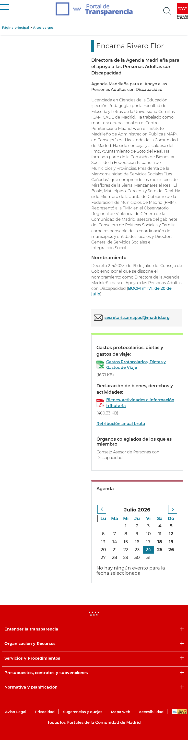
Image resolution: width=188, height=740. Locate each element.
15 (126, 542)
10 (148, 533)
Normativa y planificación (31, 687)
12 (171, 533)
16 (137, 542)
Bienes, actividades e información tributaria (140, 403)
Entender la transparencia (31, 629)
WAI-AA (179, 711)
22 (125, 549)
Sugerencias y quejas (82, 711)
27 (103, 557)
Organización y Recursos (30, 643)
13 (103, 542)
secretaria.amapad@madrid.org (137, 317)
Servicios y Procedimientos (32, 658)
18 (159, 542)
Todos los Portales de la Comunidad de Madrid (94, 722)
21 (115, 549)
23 (137, 549)
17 (148, 542)
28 (114, 557)
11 (160, 533)
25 (160, 549)
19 (171, 542)
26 (171, 549)
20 (103, 549)
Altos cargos (43, 27)
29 (125, 557)
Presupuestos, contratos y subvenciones (46, 672)
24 (148, 549)
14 (114, 542)
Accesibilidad (151, 711)
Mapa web (120, 711)
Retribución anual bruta (120, 423)
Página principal (15, 27)
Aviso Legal (15, 711)
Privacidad (45, 711)
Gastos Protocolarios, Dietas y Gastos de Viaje (136, 365)
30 (137, 557)
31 (148, 557)
